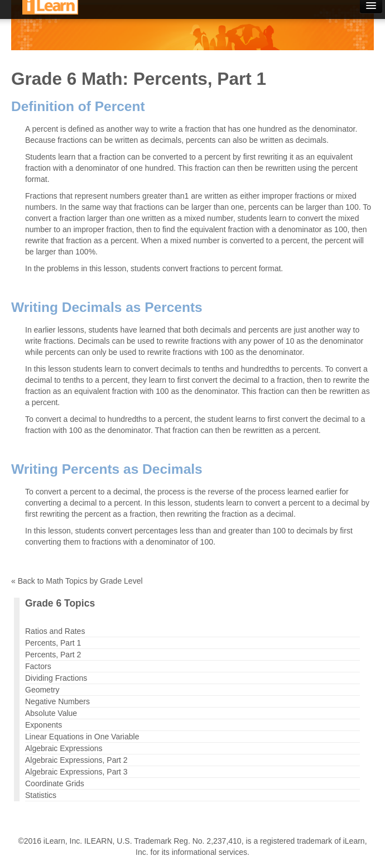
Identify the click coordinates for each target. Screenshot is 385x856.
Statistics (40, 795)
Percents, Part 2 (53, 654)
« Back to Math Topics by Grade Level (77, 580)
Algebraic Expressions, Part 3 (76, 771)
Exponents (43, 724)
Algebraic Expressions (64, 748)
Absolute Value (51, 713)
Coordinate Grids (54, 783)
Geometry (42, 689)
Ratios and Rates (55, 631)
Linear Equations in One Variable (82, 736)
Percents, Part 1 (53, 642)
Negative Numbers (57, 701)
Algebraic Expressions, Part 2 (76, 760)
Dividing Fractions (56, 678)
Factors (38, 666)
